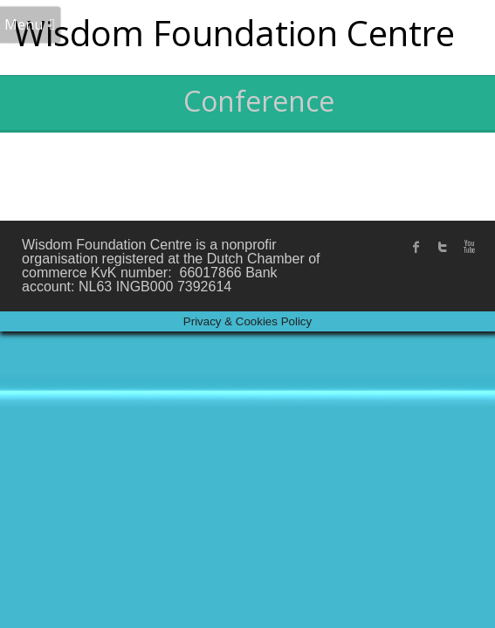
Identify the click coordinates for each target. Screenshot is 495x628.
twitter (443, 247)
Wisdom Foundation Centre (234, 33)
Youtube (469, 247)
